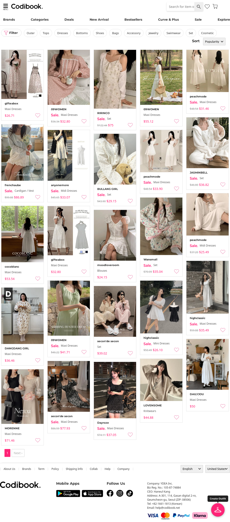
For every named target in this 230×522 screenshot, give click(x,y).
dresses (63, 33)
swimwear (174, 33)
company (123, 469)
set (191, 33)
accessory (134, 33)
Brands (9, 20)
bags (116, 33)
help (108, 469)
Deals (69, 20)
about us (9, 469)
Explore (224, 20)
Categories (40, 20)
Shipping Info (74, 469)
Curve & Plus (168, 20)
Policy (55, 469)
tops (46, 33)
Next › (18, 453)
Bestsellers (133, 20)
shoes (100, 33)
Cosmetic (207, 33)
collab (94, 469)
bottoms (82, 33)
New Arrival (99, 20)
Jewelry (154, 33)
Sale (198, 20)
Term (41, 469)
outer (31, 33)
